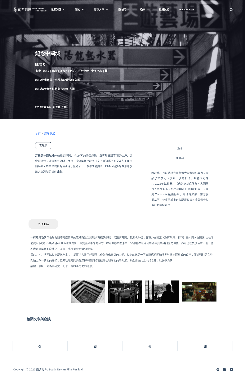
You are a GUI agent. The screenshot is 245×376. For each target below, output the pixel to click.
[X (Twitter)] (95, 346)
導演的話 (43, 224)
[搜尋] (231, 9)
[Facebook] (40, 346)
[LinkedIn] (205, 346)
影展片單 (101, 9)
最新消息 (58, 9)
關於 (80, 9)
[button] (75, 291)
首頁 (38, 133)
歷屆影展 (164, 9)
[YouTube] (231, 369)
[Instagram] (224, 369)
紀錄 (145, 9)
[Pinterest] (150, 346)
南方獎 (124, 9)
